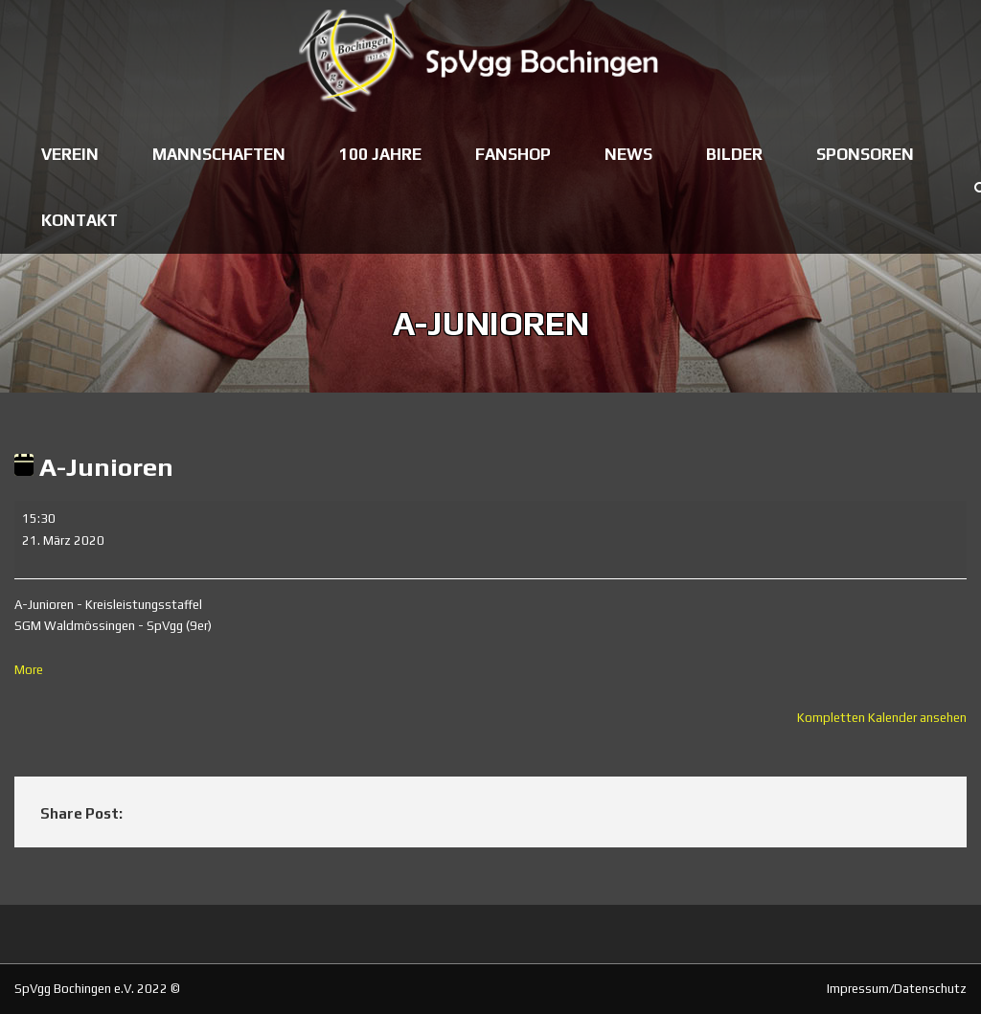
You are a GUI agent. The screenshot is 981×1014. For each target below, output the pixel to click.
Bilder (734, 154)
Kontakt (79, 220)
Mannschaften (218, 154)
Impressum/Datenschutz (897, 988)
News (628, 154)
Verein (70, 154)
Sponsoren (865, 154)
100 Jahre (380, 154)
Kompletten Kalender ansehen (882, 717)
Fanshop (513, 154)
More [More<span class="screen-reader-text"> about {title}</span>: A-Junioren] (28, 670)
